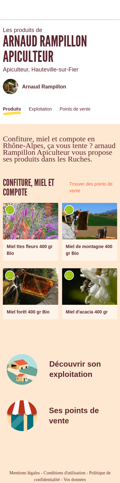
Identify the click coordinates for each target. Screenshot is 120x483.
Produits (12, 109)
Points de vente (75, 109)
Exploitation (40, 109)
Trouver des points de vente (91, 187)
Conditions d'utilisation (64, 473)
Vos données (75, 479)
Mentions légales (24, 473)
